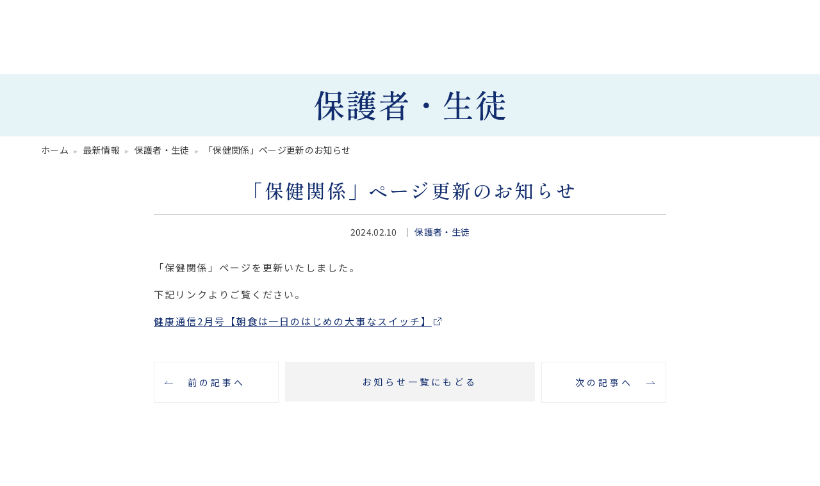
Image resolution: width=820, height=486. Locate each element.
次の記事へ (604, 382)
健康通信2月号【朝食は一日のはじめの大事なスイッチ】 (293, 321)
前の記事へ (216, 382)
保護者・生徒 (442, 231)
